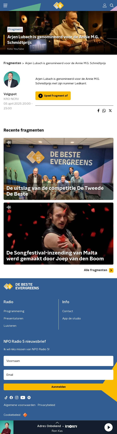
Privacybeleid (46, 405)
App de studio (71, 318)
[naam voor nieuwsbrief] (58, 361)
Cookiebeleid (12, 414)
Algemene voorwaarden (19, 405)
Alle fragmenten (98, 270)
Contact (67, 311)
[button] (108, 427)
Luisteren (10, 325)
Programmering (14, 311)
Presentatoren (13, 318)
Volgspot (10, 94)
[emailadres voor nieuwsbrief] (58, 375)
